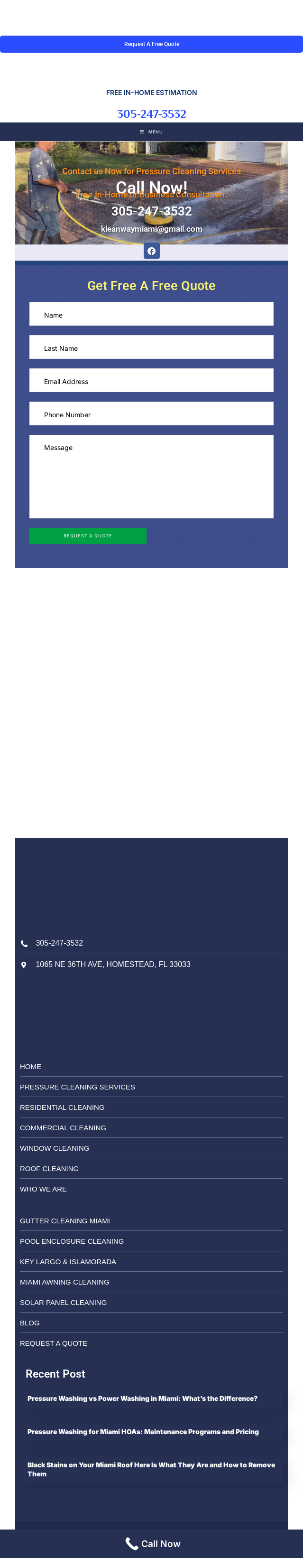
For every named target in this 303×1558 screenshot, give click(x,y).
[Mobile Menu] (151, 131)
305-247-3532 (151, 113)
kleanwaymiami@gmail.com (151, 229)
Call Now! (152, 188)
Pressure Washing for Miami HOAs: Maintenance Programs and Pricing (144, 1431)
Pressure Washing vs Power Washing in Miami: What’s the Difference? (143, 1398)
